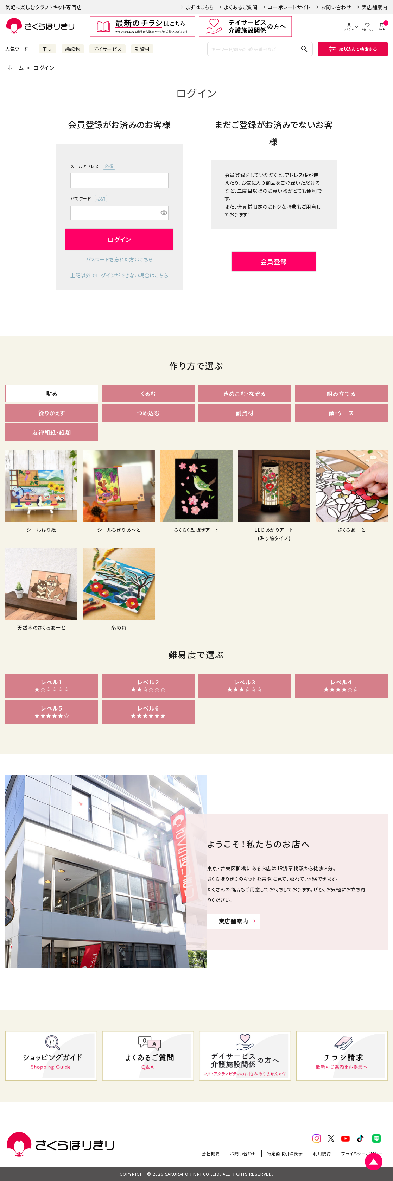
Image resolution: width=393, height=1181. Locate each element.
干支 (47, 48)
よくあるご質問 (241, 7)
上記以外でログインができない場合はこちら (119, 275)
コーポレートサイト (289, 7)
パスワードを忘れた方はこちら (119, 259)
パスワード (88, 198)
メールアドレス (92, 166)
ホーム (15, 67)
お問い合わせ (336, 7)
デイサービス (107, 48)
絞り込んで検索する (353, 49)
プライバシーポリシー (362, 1153)
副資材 (142, 48)
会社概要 (211, 1153)
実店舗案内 (375, 7)
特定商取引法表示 (285, 1153)
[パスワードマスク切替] (163, 213)
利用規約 (322, 1153)
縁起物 (73, 48)
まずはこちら (199, 7)
